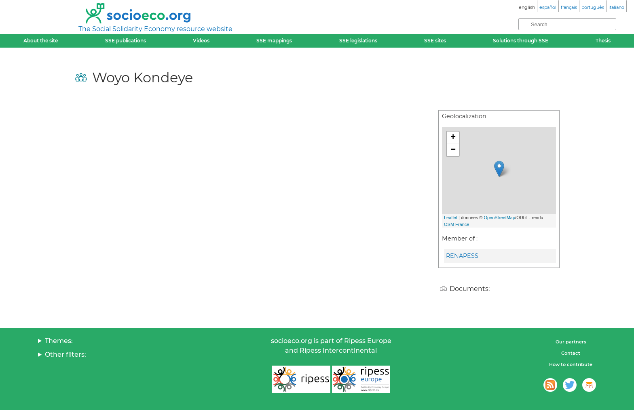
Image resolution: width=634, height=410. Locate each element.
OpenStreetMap (499, 217)
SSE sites (435, 41)
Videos (201, 41)
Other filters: (65, 354)
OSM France (456, 224)
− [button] (453, 150)
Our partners (571, 342)
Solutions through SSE (520, 41)
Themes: (59, 341)
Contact (570, 353)
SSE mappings (274, 41)
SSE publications (125, 41)
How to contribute (570, 364)
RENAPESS (462, 255)
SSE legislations (358, 41)
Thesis (603, 41)
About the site (40, 41)
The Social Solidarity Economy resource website (155, 29)
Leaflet (450, 217)
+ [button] (453, 138)
